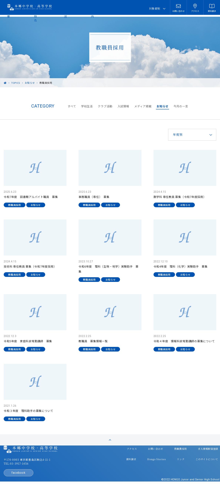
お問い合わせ (147, 456)
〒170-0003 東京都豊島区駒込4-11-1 (34, 468)
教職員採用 (171, 456)
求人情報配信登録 (197, 456)
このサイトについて (196, 463)
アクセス (126, 456)
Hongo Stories (148, 463)
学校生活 (103, 8)
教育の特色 (86, 8)
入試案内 (119, 8)
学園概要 (68, 8)
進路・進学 (136, 8)
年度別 (170, 134)
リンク (171, 463)
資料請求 (125, 463)
